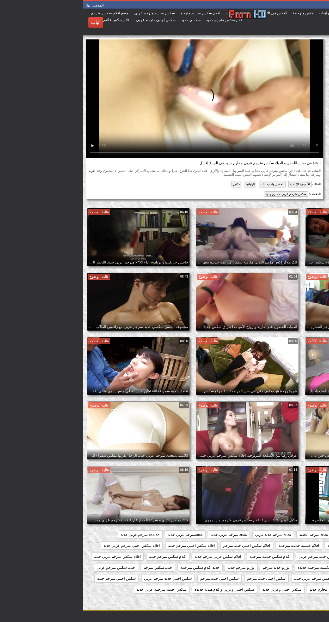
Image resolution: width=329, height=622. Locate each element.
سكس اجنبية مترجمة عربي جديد (78, 589)
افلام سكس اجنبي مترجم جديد (108, 545)
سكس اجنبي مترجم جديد (33, 578)
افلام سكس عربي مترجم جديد (135, 556)
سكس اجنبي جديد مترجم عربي (85, 578)
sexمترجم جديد (309, 534)
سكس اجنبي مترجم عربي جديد (297, 589)
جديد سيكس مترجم (306, 578)
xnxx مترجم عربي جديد (145, 534)
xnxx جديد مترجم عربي (271, 534)
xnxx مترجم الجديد (230, 534)
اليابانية (167, 184)
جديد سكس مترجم (74, 567)
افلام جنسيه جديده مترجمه (215, 545)
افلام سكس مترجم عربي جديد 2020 (293, 567)
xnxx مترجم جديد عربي (190, 534)
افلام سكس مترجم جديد (84, 556)
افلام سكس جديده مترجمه (186, 556)
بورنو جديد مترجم (193, 567)
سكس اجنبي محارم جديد (246, 589)
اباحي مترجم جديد (307, 545)
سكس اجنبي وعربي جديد (198, 589)
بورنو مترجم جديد (158, 567)
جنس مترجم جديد (269, 578)
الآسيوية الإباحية (217, 184)
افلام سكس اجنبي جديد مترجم (163, 545)
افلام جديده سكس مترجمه (264, 545)
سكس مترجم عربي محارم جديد (202, 194)
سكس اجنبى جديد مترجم (183, 578)
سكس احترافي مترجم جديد (299, 600)
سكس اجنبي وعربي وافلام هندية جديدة (141, 589)
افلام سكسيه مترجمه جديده (236, 567)
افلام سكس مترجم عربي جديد (34, 556)
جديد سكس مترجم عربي (33, 567)
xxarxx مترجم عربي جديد (57, 534)
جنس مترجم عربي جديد (229, 578)
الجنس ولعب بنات (189, 184)
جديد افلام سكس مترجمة (116, 567)
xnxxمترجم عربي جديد (102, 534)
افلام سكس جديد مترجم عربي (239, 556)
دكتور (153, 184)
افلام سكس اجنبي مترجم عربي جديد (48, 545)
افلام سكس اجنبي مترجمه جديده (295, 556)
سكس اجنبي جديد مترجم (136, 578)
